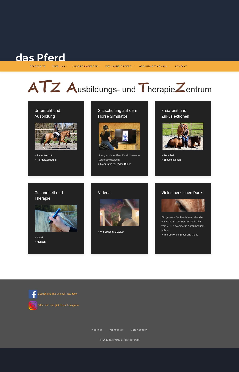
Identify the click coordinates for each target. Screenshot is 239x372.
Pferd (40, 261)
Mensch (41, 265)
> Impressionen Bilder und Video (179, 258)
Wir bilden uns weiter (112, 255)
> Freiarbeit (167, 179)
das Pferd (51, 81)
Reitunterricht (44, 179)
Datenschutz (138, 353)
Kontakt (181, 90)
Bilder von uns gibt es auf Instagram (58, 329)
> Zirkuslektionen (171, 183)
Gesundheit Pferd (118, 90)
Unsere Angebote (85, 90)
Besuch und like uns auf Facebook (53, 317)
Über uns (58, 90)
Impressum (116, 353)
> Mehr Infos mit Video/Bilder (114, 187)
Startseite (38, 90)
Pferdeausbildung (47, 183)
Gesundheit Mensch (153, 90)
